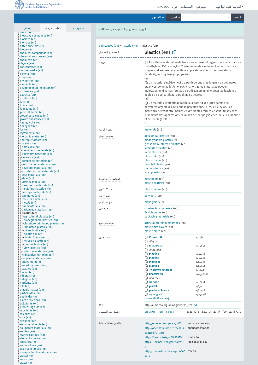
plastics (154, 257)
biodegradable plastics (158, 140)
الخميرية (173, 17)
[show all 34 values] (156, 298)
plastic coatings (154, 183)
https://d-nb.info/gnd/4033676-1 (163, 337)
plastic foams (152, 160)
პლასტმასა (156, 294)
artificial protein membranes (162, 223)
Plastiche (155, 262)
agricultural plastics (156, 136)
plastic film (151, 156)
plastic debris (152, 189)
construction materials (158, 208)
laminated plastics (155, 148)
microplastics (152, 152)
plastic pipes (152, 231)
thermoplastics (153, 168)
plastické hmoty (159, 290)
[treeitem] (29, 32)
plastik (153, 286)
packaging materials (156, 216)
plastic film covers (155, 227)
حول (175, 7)
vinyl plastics (152, 172)
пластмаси (155, 245)
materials (150, 129)
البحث (237, 17)
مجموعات (78, 28)
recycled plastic (154, 164)
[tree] (52, 198)
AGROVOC (162, 7)
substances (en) (109, 45)
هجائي (27, 28)
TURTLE (160, 312)
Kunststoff (155, 237)
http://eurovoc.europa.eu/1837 (162, 323)
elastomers (151, 179)
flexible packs (152, 212)
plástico (154, 266)
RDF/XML (149, 312)
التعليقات (187, 7)
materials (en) (130, 45)
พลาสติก (154, 282)
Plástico (154, 253)
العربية (236, 7)
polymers (150, 195)
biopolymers (152, 202)
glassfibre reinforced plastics (162, 144)
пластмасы (156, 274)
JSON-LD (171, 312)
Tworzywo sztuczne (161, 270)
